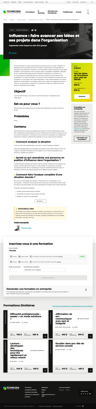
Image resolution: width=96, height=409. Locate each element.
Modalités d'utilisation (57, 406)
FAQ (47, 2)
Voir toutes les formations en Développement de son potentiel (72, 306)
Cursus (78, 12)
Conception (81, 406)
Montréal (61, 390)
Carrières (27, 396)
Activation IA (6, 2)
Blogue (20, 2)
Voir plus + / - (40, 201)
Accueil (5, 19)
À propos (68, 2)
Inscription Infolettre (31, 390)
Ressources (83, 2)
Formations (30, 12)
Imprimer (13, 53)
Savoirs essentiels (21, 19)
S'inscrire (82, 96)
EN (92, 2)
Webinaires (13, 2)
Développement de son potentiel (36, 19)
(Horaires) (60, 256)
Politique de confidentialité (45, 406)
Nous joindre (76, 2)
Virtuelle (12, 251)
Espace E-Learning (39, 2)
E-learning (41, 12)
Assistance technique (31, 392)
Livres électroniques (28, 2)
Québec (68, 390)
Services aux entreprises (53, 12)
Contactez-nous (78, 128)
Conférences (68, 12)
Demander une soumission (82, 138)
